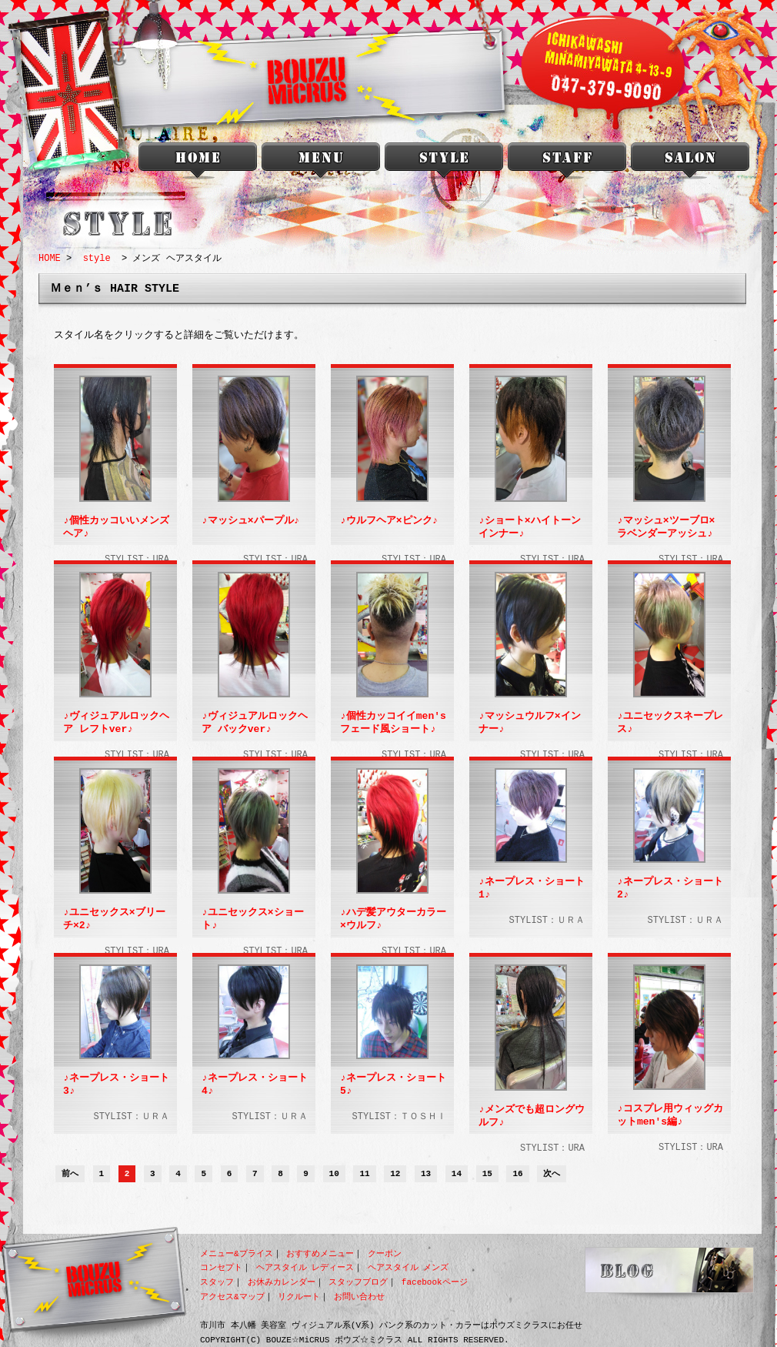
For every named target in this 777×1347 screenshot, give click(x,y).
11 (364, 1174)
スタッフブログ (358, 1282)
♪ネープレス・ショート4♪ (254, 1084)
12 (395, 1174)
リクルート (299, 1296)
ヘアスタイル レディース (305, 1267)
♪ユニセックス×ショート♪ (252, 919)
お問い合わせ (359, 1296)
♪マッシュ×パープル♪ (250, 521)
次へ (551, 1174)
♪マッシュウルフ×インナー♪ (529, 723)
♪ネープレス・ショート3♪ (115, 1084)
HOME (49, 258)
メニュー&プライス (236, 1253)
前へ (70, 1174)
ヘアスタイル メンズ (408, 1267)
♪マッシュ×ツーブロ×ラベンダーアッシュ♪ (665, 527)
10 (334, 1174)
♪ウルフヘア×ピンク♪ (388, 521)
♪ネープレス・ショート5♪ (392, 1084)
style (443, 163)
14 (457, 1174)
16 (517, 1174)
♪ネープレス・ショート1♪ (531, 888)
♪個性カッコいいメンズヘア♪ (115, 527)
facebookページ (435, 1282)
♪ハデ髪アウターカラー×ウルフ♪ (392, 919)
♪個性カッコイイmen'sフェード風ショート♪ (392, 723)
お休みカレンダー (281, 1282)
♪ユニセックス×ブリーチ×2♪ (113, 919)
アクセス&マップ (232, 1296)
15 (487, 1174)
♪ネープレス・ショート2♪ (669, 888)
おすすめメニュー (320, 1253)
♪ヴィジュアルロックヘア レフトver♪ (115, 723)
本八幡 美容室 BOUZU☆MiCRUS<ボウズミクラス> (197, 163)
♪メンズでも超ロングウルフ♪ (531, 1116)
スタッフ (217, 1282)
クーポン (385, 1253)
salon (690, 163)
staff (567, 163)
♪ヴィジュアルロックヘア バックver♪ (254, 723)
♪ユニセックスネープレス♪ (669, 723)
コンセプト (221, 1267)
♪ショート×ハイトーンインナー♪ (529, 527)
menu (320, 163)
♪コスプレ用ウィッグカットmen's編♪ (669, 1115)
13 (426, 1174)
